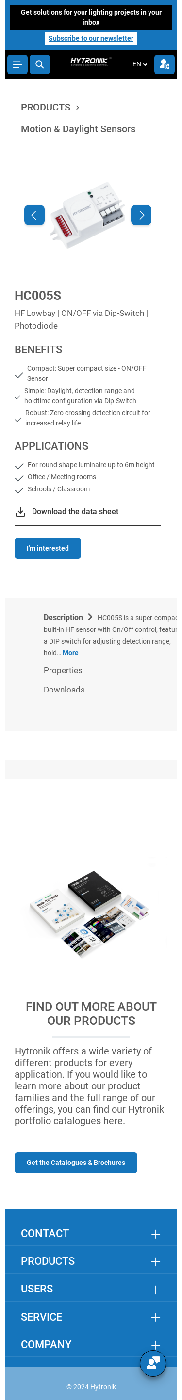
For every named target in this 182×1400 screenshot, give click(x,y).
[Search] (40, 64)
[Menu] (17, 64)
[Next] (141, 215)
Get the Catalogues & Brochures (76, 1162)
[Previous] (34, 215)
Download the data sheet (75, 511)
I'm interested (48, 548)
